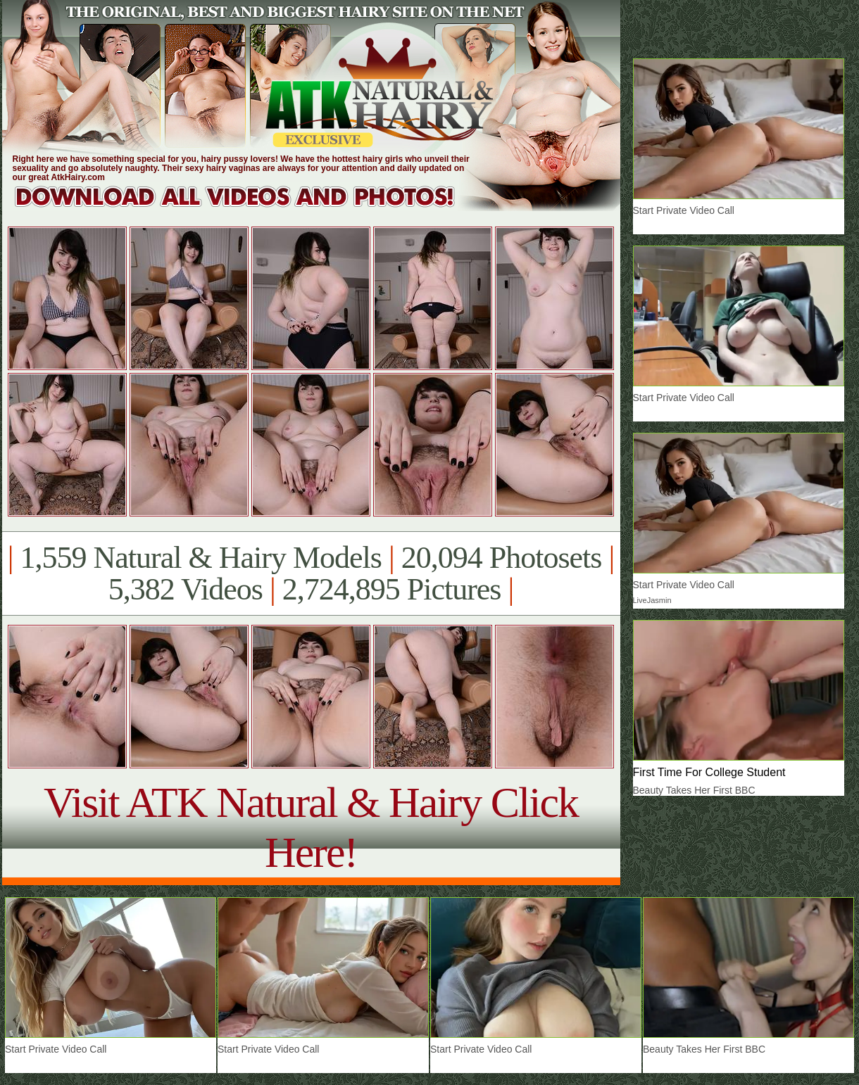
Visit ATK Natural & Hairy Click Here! (311, 827)
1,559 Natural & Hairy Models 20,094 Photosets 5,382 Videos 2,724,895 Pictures (311, 573)
